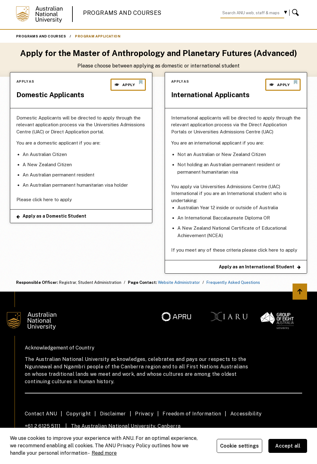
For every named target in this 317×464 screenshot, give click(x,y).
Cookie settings (239, 446)
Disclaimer (113, 414)
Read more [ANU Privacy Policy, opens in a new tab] (104, 453)
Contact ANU (41, 414)
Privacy (144, 414)
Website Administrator (179, 282)
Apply (128, 83)
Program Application (97, 36)
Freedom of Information (192, 414)
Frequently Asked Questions (233, 282)
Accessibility (246, 414)
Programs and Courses (122, 13)
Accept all (288, 446)
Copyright (78, 414)
